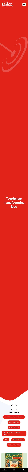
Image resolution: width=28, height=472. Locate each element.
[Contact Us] (23, 469)
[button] (24, 4)
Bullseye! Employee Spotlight (14, 417)
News (6, 439)
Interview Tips (14, 427)
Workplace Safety (14, 444)
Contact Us (23, 471)
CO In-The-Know (14, 422)
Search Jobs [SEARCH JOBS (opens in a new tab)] (4, 471)
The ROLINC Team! (18, 439)
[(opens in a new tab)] (4, 469)
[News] (13, 469)
